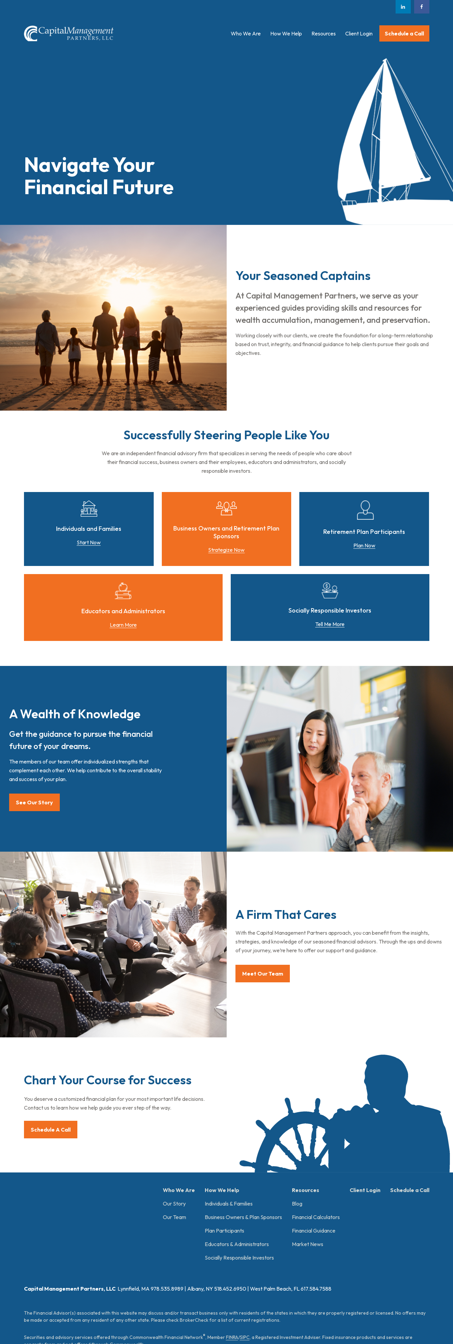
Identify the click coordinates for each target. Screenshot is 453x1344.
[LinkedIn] (403, 7)
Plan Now (364, 545)
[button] (245, 33)
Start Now (89, 542)
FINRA (232, 1234)
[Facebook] (421, 7)
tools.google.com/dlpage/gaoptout (124, 1309)
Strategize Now (226, 549)
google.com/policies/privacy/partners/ (240, 1301)
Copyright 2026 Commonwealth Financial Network (138, 1326)
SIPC (245, 1234)
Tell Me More (330, 624)
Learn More (123, 624)
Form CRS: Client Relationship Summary (82, 1276)
